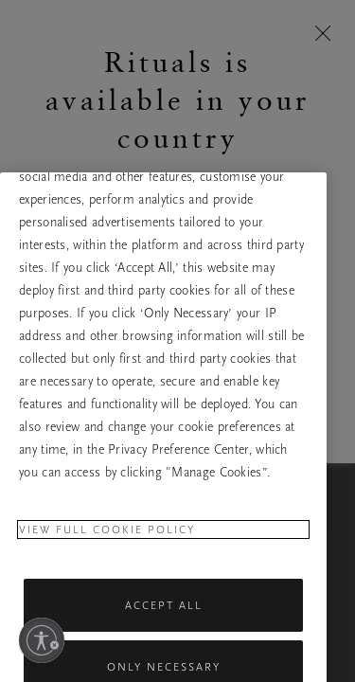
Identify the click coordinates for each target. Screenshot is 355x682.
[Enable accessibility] (41, 640)
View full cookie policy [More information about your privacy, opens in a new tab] (107, 554)
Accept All (164, 630)
